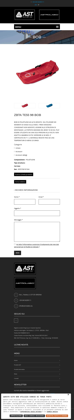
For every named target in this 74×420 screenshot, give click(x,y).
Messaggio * (18, 220)
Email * (41, 197)
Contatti (16, 378)
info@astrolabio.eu (26, 306)
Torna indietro (20, 182)
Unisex (18, 148)
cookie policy (52, 412)
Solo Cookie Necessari (34, 416)
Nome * (17, 197)
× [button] (68, 395)
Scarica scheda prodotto (23, 174)
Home (15, 360)
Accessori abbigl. (21, 155)
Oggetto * (17, 208)
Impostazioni (16, 416)
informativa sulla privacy (31, 412)
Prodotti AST (17, 365)
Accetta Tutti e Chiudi (57, 416)
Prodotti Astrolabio (19, 369)
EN (36, 5)
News (15, 374)
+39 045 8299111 (38, 2)
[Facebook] (16, 321)
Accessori (19, 151)
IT (38, 5)
